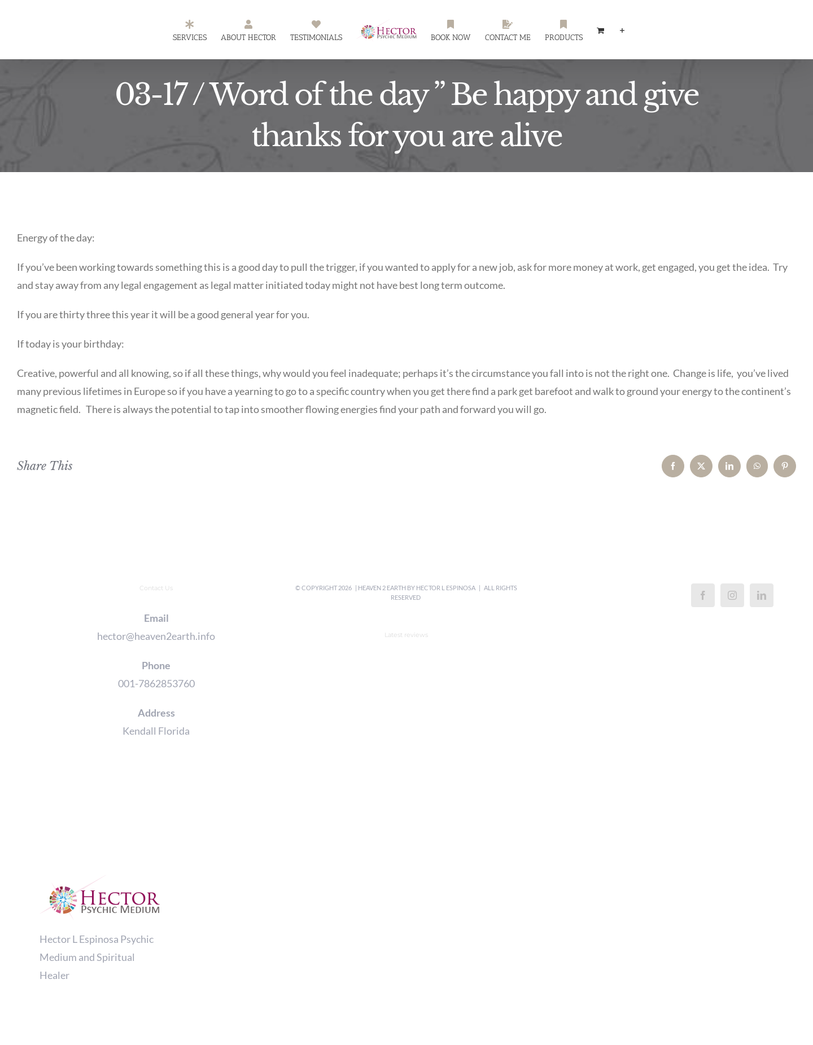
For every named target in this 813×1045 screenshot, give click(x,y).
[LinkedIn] (761, 595)
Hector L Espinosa (445, 587)
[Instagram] (732, 595)
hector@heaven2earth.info (156, 636)
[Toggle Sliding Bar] (622, 30)
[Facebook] (703, 595)
